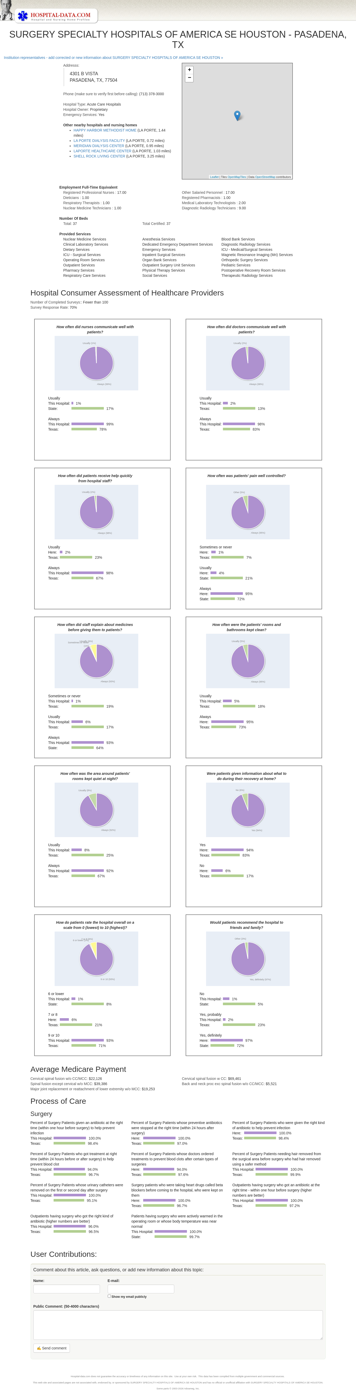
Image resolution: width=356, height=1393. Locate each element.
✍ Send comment (52, 1348)
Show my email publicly (129, 1297)
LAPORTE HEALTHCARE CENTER (103, 151)
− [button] (189, 78)
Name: (39, 1281)
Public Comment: (66, 1306)
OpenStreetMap (265, 176)
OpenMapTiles (237, 176)
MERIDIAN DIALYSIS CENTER (99, 146)
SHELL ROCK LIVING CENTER (99, 156)
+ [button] (189, 70)
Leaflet (214, 176)
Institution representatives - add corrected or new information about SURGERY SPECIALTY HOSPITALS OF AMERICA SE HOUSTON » (113, 58)
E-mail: (114, 1281)
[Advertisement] (24, 153)
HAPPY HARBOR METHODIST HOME (105, 130)
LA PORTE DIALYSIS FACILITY (99, 141)
